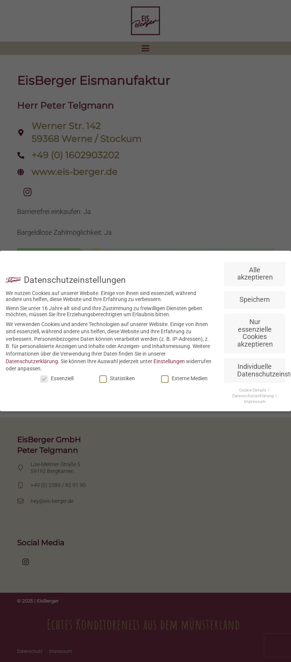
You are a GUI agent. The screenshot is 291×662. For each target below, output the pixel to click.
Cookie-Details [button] (253, 390)
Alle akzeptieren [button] (255, 273)
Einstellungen (169, 361)
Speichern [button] (254, 299)
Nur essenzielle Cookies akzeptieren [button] (255, 333)
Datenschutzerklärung (32, 361)
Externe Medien (184, 378)
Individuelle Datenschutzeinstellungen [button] (261, 370)
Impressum (255, 401)
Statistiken (117, 378)
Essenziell (57, 378)
